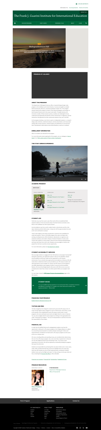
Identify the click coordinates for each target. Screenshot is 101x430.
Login (80, 23)
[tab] (36, 188)
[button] (76, 53)
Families (32, 416)
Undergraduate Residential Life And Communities (75, 423)
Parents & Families (83, 7)
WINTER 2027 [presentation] (36, 187)
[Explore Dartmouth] (82, 4)
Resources (59, 407)
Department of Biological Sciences (57, 370)
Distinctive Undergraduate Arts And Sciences (51, 423)
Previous (33, 286)
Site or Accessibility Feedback (58, 427)
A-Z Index (46, 409)
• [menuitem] (40, 427)
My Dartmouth (35, 407)
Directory (46, 413)
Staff (31, 413)
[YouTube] (87, 428)
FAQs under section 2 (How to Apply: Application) (49, 138)
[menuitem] (25, 401)
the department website (53, 246)
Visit (45, 418)
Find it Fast (48, 407)
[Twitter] (83, 428)
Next (86, 286)
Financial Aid (47, 359)
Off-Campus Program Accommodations (54, 273)
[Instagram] (80, 428)
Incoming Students (73, 7)
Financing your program (37, 359)
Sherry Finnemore (37, 387)
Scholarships (54, 359)
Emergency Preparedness (61, 414)
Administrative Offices (61, 413)
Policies (43, 427)
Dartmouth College (23, 4)
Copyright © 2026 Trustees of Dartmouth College (24, 427)
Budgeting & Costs (62, 359)
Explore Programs (27, 23)
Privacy (38, 427)
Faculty (32, 411)
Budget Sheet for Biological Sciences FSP (41, 300)
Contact (48, 427)
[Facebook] (77, 428)
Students (32, 409)
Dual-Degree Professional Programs (29, 423)
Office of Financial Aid (54, 371)
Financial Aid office (46, 353)
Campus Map (47, 411)
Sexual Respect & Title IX (61, 418)
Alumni (32, 414)
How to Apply (43, 23)
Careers (57, 416)
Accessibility (59, 411)
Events (45, 414)
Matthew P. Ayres (39, 209)
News (45, 416)
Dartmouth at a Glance (61, 409)
